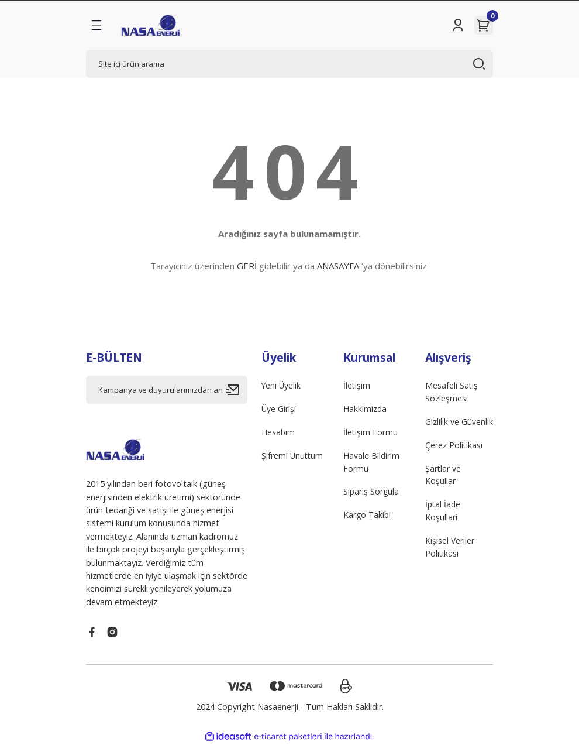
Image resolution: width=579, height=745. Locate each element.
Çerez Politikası (454, 445)
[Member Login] (458, 25)
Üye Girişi (279, 409)
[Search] (289, 64)
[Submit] (236, 390)
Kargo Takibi (367, 517)
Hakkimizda (365, 409)
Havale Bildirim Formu (372, 463)
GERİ (247, 266)
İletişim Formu (370, 432)
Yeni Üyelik (281, 385)
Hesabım (278, 432)
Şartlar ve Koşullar (443, 476)
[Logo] (150, 25)
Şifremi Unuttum (293, 456)
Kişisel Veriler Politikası (450, 549)
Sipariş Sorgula (371, 493)
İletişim (357, 385)
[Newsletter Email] (166, 390)
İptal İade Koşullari (443, 513)
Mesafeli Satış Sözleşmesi (451, 392)
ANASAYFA (338, 266)
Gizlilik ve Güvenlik (459, 422)
